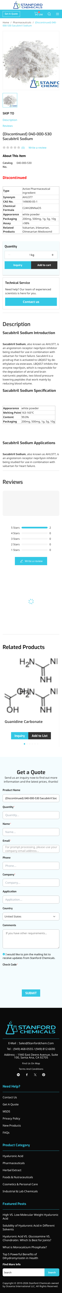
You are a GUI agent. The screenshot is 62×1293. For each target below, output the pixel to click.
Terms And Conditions (31, 1068)
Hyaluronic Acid (13, 1156)
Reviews (8, 126)
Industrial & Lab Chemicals (20, 1191)
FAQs (6, 1132)
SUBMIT (31, 993)
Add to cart (44, 265)
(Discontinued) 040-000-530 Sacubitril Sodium (30, 24)
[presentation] (28, 975)
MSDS (6, 1111)
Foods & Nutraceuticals (18, 1177)
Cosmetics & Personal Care (20, 1184)
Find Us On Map (31, 1063)
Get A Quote (11, 13)
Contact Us (10, 1097)
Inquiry (17, 265)
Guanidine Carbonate (24, 721)
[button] (24, 744)
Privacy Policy (11, 1118)
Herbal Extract (12, 1170)
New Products (12, 1125)
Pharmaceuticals (22, 22)
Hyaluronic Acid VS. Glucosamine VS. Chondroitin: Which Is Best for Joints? (27, 1238)
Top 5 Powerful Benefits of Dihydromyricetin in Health (20, 1256)
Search (52, 1272)
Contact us (31, 302)
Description (10, 120)
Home (6, 22)
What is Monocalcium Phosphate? (25, 1247)
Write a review (37, 147)
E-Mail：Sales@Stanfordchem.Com (31, 1043)
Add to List (39, 736)
